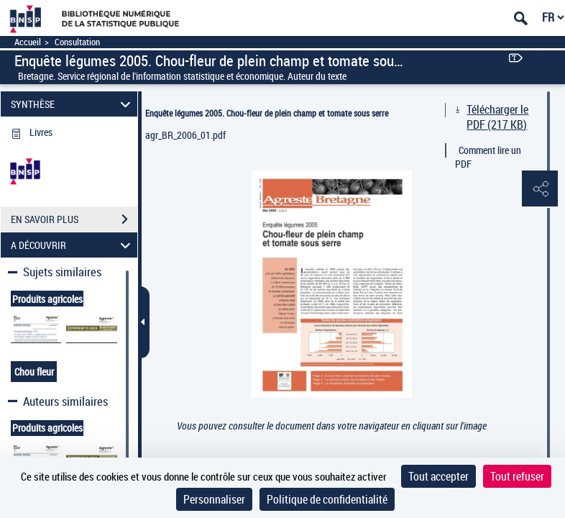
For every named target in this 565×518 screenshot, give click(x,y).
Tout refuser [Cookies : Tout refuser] (517, 476)
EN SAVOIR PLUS (74, 219)
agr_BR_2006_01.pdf (185, 135)
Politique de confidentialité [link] (327, 499)
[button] (540, 189)
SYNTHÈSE (72, 104)
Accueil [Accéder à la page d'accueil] (27, 42)
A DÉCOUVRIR (72, 245)
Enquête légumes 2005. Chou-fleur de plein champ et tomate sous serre (266, 113)
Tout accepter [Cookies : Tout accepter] (438, 476)
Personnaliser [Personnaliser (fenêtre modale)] (214, 499)
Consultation (77, 42)
